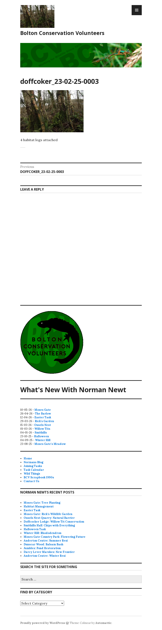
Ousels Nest (42, 425)
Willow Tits (42, 429)
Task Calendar (34, 470)
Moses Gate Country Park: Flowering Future (54, 537)
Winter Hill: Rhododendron (42, 533)
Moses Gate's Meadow (50, 444)
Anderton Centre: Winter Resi (45, 556)
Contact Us (31, 481)
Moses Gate (42, 410)
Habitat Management (39, 506)
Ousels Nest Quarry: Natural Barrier (49, 518)
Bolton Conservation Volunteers (62, 32)
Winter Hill (42, 440)
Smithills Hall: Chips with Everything (49, 525)
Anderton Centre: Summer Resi (46, 540)
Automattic (103, 623)
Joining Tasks (33, 466)
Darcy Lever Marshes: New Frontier (49, 552)
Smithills (41, 432)
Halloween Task (35, 529)
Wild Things (32, 473)
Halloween (41, 436)
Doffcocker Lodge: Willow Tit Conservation (54, 521)
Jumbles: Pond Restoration (42, 548)
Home (28, 458)
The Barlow (43, 413)
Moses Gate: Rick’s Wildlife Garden (48, 514)
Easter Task (42, 417)
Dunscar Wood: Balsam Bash (43, 544)
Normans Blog (33, 462)
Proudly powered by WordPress (42, 623)
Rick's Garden (44, 421)
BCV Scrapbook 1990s (39, 477)
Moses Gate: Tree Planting (42, 502)
